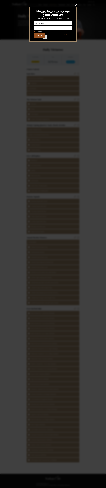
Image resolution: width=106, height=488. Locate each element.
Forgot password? (67, 34)
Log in (39, 36)
